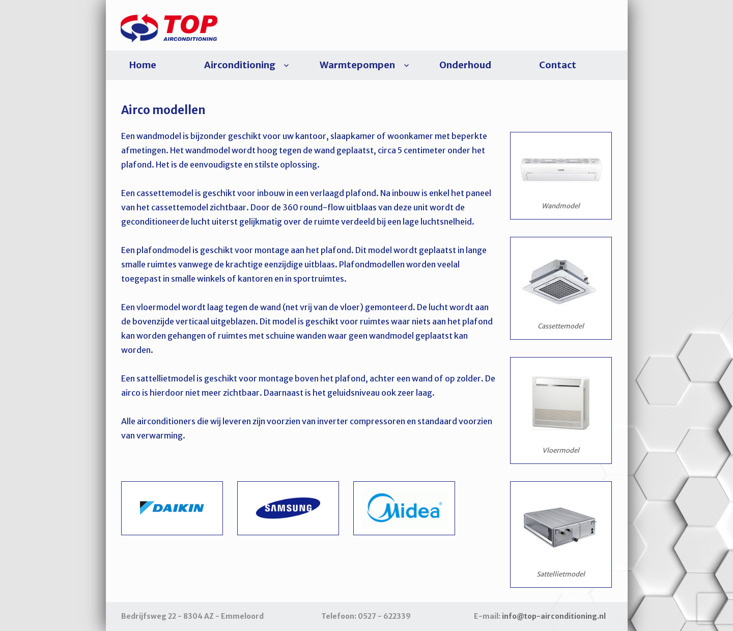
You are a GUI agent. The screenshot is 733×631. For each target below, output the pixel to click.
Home (142, 65)
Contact (557, 65)
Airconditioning (239, 65)
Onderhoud (465, 65)
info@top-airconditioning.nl (554, 616)
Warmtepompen (357, 65)
